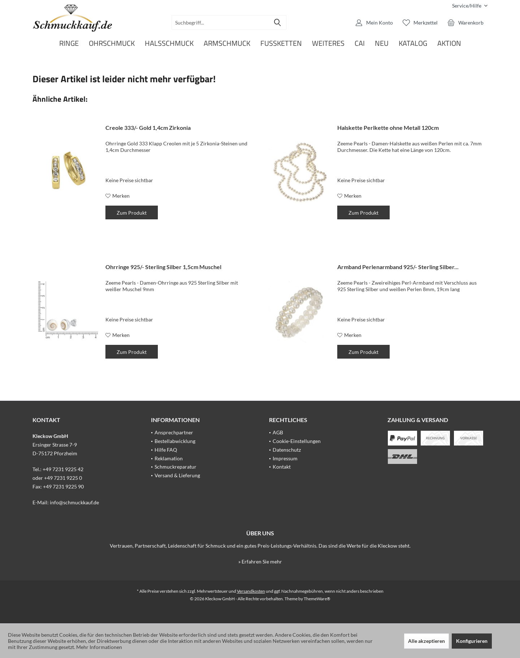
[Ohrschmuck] (112, 43)
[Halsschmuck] (169, 43)
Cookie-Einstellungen (297, 441)
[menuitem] (467, 5)
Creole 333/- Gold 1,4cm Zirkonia (148, 127)
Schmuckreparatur (175, 467)
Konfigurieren (472, 641)
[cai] (360, 43)
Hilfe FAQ (166, 450)
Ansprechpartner (174, 432)
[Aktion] (449, 43)
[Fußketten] (281, 43)
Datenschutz (287, 450)
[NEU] (382, 43)
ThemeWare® (317, 598)
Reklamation (169, 458)
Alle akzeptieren (426, 641)
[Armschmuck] (227, 43)
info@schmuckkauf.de (74, 502)
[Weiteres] (328, 43)
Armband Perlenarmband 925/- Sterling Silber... (398, 266)
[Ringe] (69, 43)
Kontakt (282, 467)
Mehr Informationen (99, 647)
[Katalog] (413, 43)
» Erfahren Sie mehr (260, 561)
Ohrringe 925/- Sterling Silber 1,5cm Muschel (163, 266)
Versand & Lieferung (177, 475)
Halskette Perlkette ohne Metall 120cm (388, 127)
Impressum (285, 458)
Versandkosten (251, 591)
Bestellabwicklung (175, 441)
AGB (278, 432)
